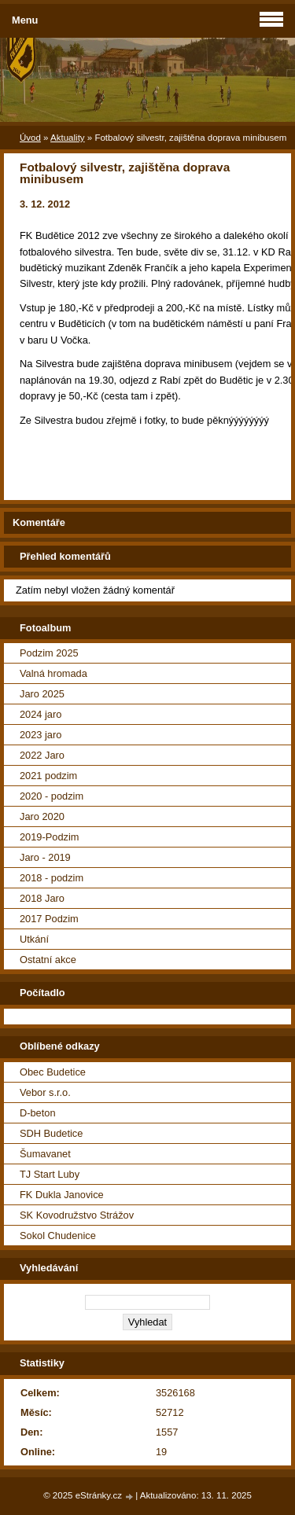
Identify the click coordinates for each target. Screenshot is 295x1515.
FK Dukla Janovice (62, 1195)
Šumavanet (45, 1154)
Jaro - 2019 (45, 857)
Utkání (34, 939)
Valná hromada (53, 673)
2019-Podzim (49, 837)
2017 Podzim (49, 919)
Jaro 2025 (42, 694)
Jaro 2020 (42, 816)
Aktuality (67, 137)
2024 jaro (40, 714)
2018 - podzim (51, 878)
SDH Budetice (51, 1133)
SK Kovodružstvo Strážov (77, 1215)
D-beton (38, 1113)
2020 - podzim (51, 796)
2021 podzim (48, 775)
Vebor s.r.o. (45, 1092)
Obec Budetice (53, 1072)
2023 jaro (40, 735)
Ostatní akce (48, 959)
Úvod (30, 137)
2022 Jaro (42, 755)
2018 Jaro (42, 898)
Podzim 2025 (49, 653)
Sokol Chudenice (58, 1235)
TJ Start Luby (49, 1174)
